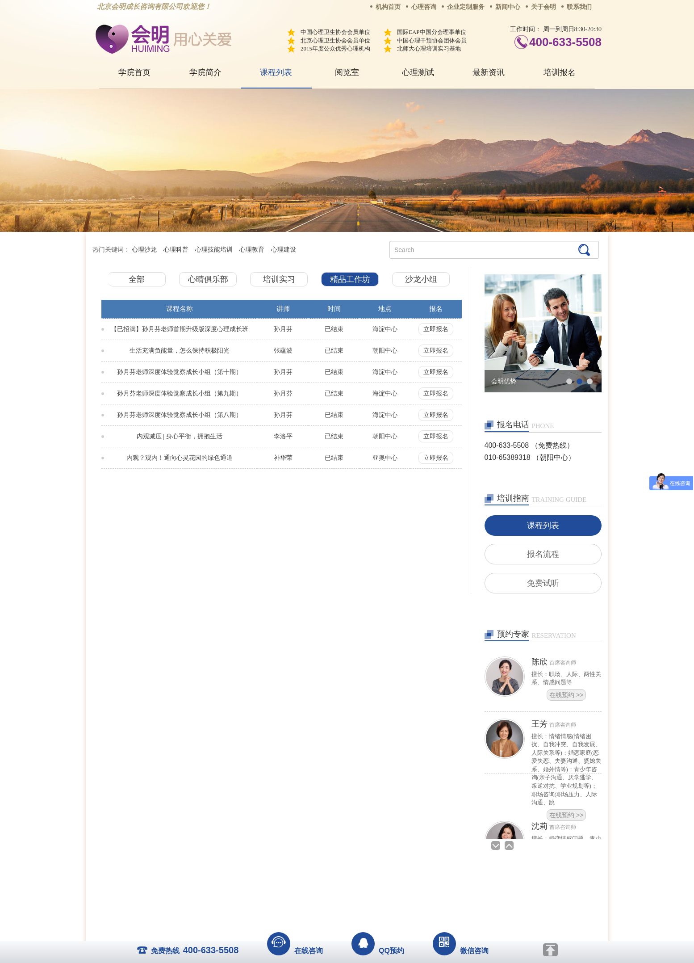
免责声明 (437, 887)
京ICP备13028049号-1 (380, 900)
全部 (137, 279)
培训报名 (559, 72)
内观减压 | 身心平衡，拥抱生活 (179, 436)
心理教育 (251, 249)
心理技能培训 (214, 249)
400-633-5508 (565, 42)
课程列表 (276, 72)
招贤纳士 (329, 887)
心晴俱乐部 (208, 279)
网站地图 (401, 887)
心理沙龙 (144, 249)
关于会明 (543, 7)
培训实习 (279, 279)
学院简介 (205, 72)
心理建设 (283, 249)
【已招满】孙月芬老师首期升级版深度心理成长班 (179, 329)
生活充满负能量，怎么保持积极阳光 (180, 350)
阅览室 (347, 72)
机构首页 (388, 7)
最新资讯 (488, 72)
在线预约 (566, 696)
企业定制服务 (466, 7)
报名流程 (543, 555)
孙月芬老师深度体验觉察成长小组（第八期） (179, 415)
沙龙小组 (421, 279)
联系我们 (579, 7)
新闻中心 (507, 7)
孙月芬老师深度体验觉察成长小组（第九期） (179, 393)
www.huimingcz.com (341, 907)
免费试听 (543, 584)
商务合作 (292, 887)
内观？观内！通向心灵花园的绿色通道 (179, 457)
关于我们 (256, 887)
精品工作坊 (350, 279)
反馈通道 (365, 887)
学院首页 (134, 72)
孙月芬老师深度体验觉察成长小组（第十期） (179, 372)
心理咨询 (423, 7)
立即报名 (435, 329)
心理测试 (418, 72)
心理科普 (175, 249)
